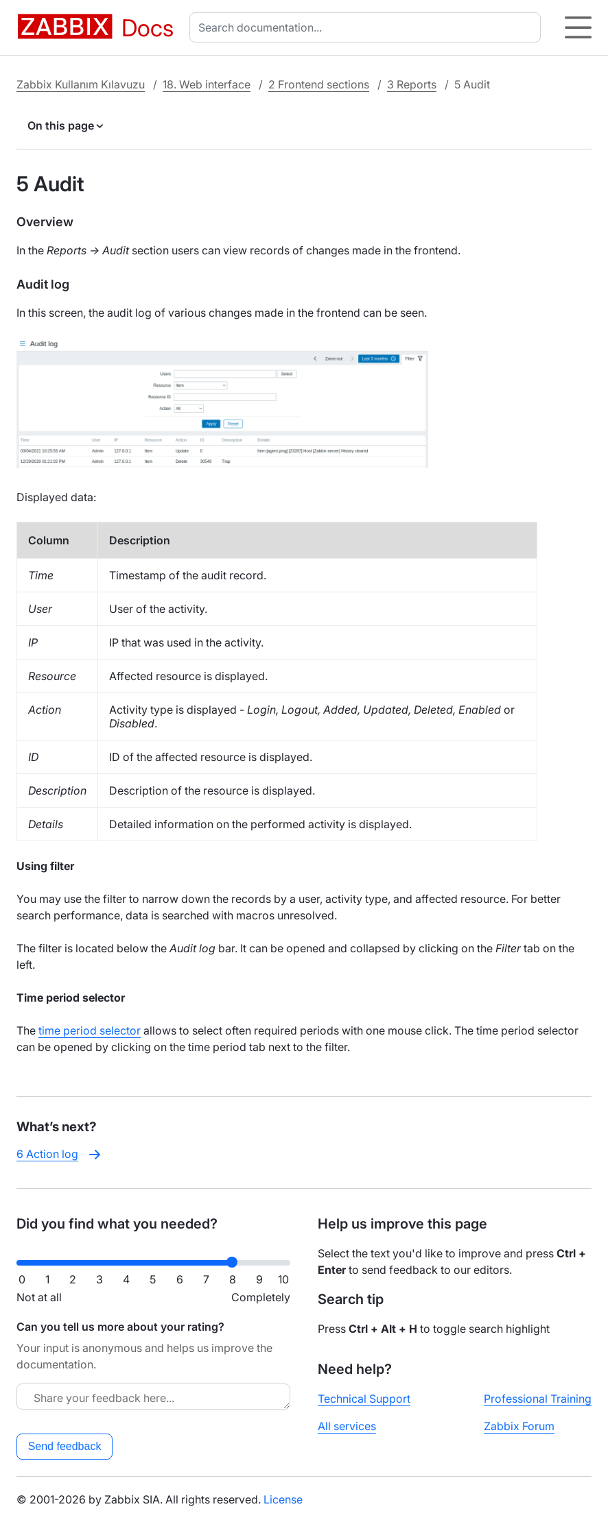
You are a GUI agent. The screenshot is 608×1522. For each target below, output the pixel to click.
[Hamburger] (578, 27)
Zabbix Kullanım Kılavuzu (80, 84)
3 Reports (411, 84)
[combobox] (367, 27)
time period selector (89, 1030)
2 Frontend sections (318, 84)
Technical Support (364, 1398)
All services (347, 1426)
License (283, 1499)
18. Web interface (206, 84)
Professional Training (538, 1398)
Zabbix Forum (519, 1426)
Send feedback (65, 1446)
